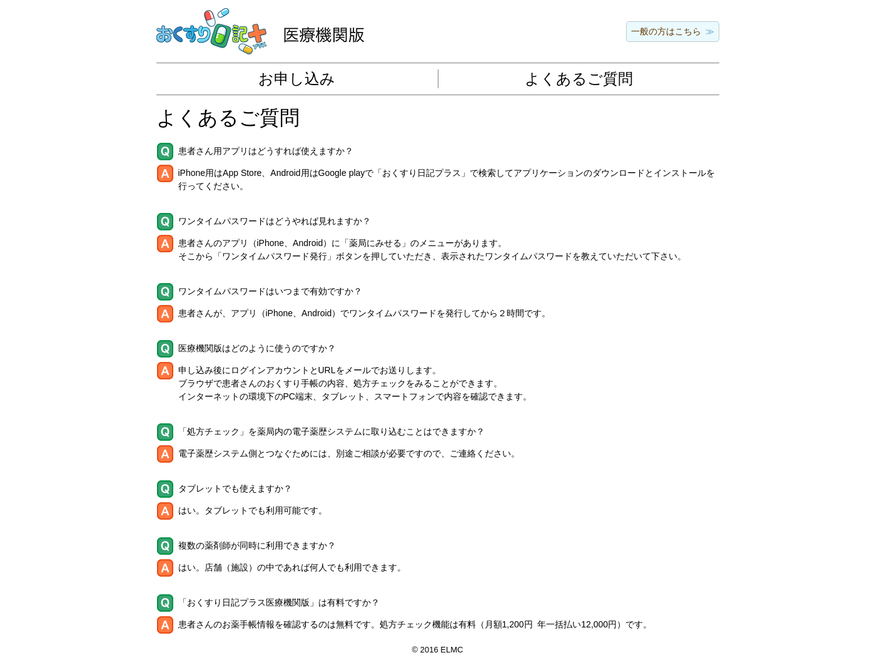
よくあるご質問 (579, 78)
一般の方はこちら (666, 31)
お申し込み (296, 78)
